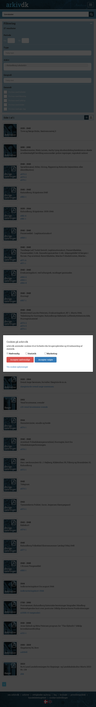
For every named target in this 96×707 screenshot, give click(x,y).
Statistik (32, 353)
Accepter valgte (45, 359)
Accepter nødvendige (20, 359)
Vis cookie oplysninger (17, 366)
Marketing (52, 353)
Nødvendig (14, 353)
